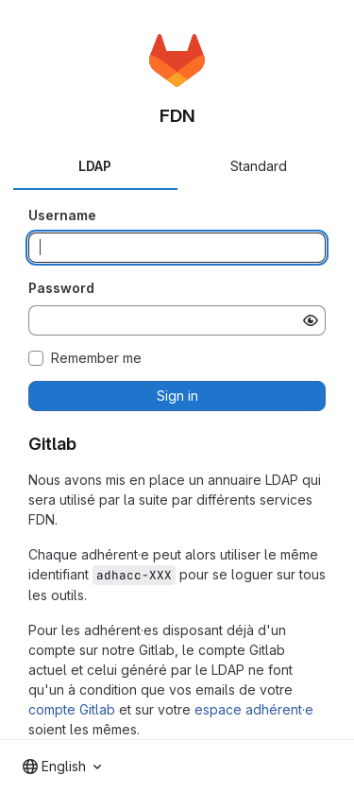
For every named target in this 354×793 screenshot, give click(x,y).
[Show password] (310, 320)
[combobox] (62, 766)
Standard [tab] (258, 166)
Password (61, 288)
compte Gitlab (71, 709)
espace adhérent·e (253, 709)
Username (62, 215)
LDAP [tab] (94, 166)
